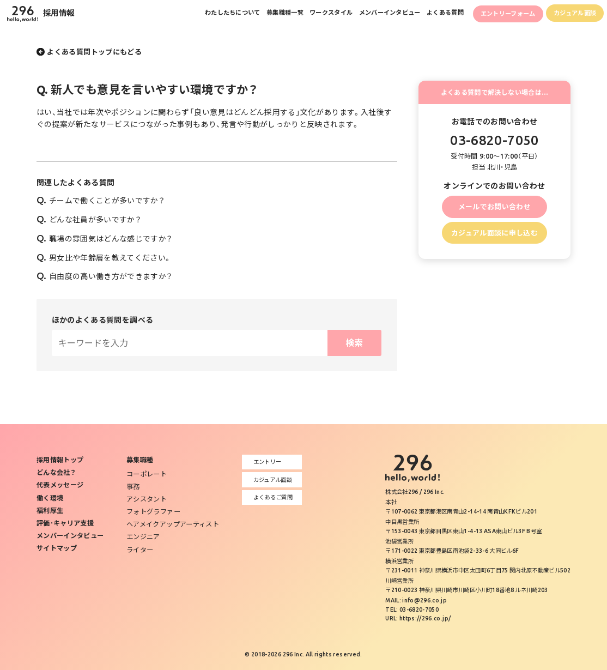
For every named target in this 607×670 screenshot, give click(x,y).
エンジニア (143, 536)
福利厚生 (50, 510)
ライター (139, 549)
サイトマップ (57, 548)
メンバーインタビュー (369, 13)
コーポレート (146, 474)
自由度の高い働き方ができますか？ (105, 276)
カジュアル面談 (572, 13)
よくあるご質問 (270, 497)
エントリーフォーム (499, 15)
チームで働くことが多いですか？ (101, 200)
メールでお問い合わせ (494, 206)
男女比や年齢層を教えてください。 (104, 257)
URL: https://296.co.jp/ (418, 618)
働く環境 (50, 498)
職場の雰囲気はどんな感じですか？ (105, 238)
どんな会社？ (56, 472)
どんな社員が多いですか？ (89, 219)
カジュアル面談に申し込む (494, 233)
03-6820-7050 (494, 140)
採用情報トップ (60, 459)
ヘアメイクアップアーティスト (172, 524)
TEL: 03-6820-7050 (412, 609)
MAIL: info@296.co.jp (416, 600)
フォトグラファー (153, 511)
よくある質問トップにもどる (94, 52)
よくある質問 (430, 13)
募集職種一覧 (256, 13)
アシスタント (146, 499)
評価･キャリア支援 (65, 523)
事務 (133, 486)
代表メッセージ (60, 484)
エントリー (264, 461)
